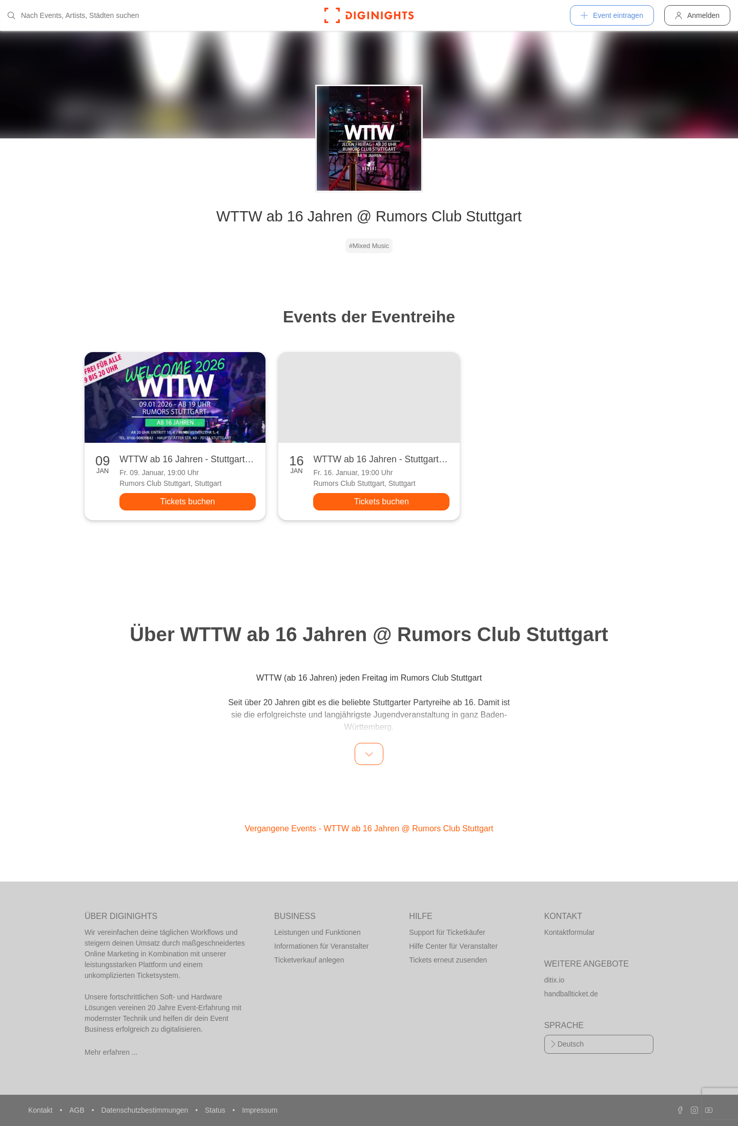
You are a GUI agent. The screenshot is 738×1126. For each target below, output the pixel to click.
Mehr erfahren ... (111, 1052)
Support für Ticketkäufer (447, 932)
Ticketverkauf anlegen (309, 960)
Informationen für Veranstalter (321, 946)
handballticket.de (571, 994)
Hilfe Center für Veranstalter (453, 946)
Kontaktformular (569, 932)
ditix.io (554, 980)
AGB (77, 1110)
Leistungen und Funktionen (317, 932)
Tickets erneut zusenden (448, 960)
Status (216, 1110)
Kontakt (41, 1110)
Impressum (259, 1110)
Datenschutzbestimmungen (145, 1110)
